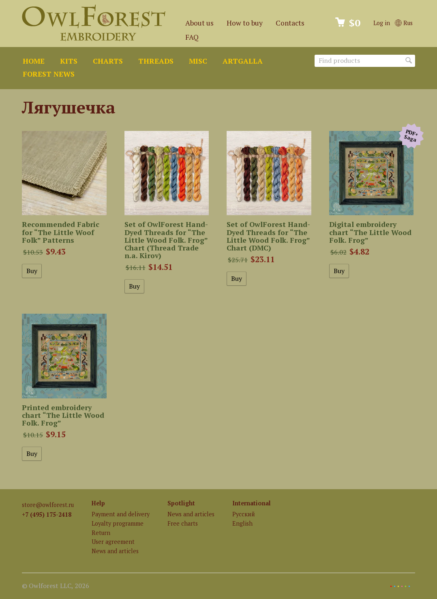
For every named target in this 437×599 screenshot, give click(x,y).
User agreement (113, 542)
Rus (404, 23)
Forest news (49, 74)
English (242, 523)
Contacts (290, 23)
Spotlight (181, 503)
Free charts (182, 523)
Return (101, 533)
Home (34, 61)
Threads (156, 61)
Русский (243, 514)
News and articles (115, 551)
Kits (68, 61)
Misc (198, 61)
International (251, 503)
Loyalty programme (118, 523)
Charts (108, 61)
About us (199, 23)
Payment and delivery (121, 514)
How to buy (245, 23)
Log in (381, 23)
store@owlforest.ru (48, 505)
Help (98, 503)
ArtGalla (243, 61)
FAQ (192, 37)
